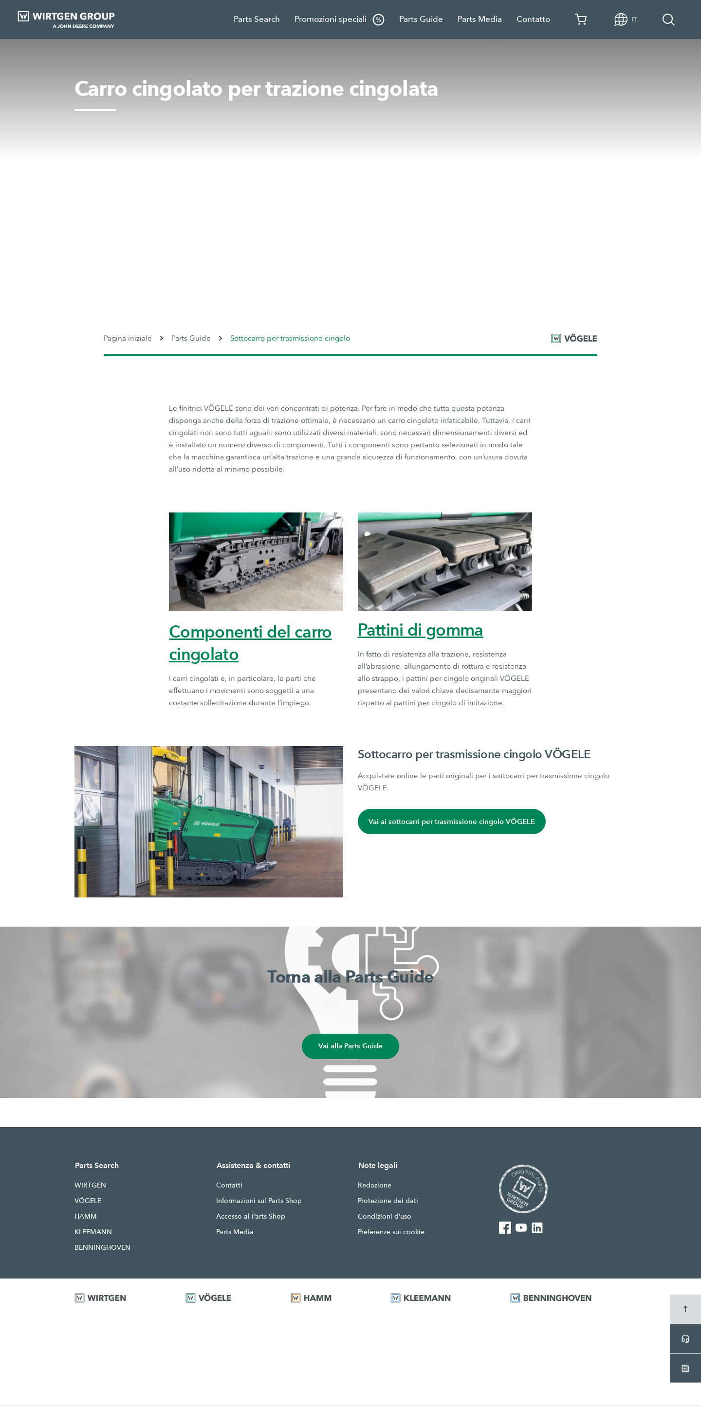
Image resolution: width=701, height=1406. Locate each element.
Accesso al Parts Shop (250, 1216)
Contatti (229, 1185)
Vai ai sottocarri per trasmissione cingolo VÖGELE (452, 821)
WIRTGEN (90, 1185)
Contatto (533, 19)
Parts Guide (421, 19)
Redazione (374, 1185)
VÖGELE (87, 1201)
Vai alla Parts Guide (350, 1046)
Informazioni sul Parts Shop (259, 1201)
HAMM (85, 1216)
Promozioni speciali (340, 20)
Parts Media (480, 19)
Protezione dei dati (388, 1201)
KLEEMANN (93, 1232)
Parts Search (257, 19)
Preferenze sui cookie (391, 1232)
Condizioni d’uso (384, 1216)
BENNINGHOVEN (102, 1247)
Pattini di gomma (420, 630)
